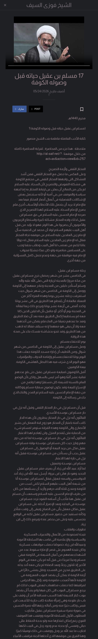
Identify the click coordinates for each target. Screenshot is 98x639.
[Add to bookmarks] (82, 101)
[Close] (5, 5)
